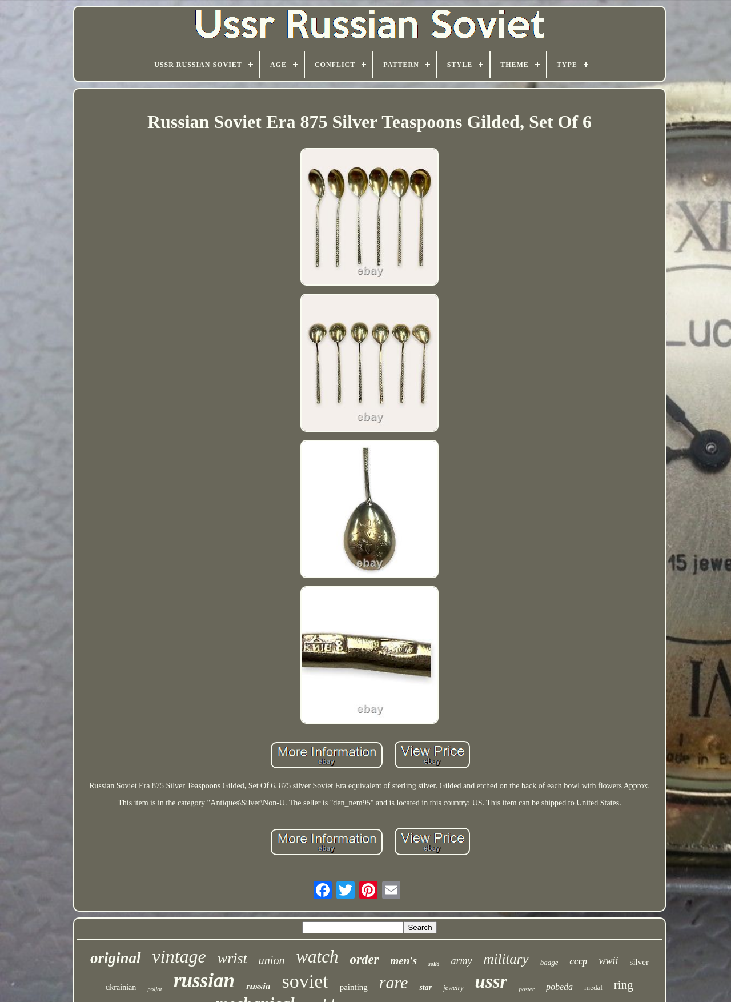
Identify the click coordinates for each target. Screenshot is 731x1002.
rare (393, 982)
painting (354, 987)
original (115, 958)
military (505, 959)
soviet (305, 981)
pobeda (559, 987)
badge (549, 962)
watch (317, 957)
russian (204, 980)
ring (623, 985)
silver (639, 962)
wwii (608, 961)
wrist (232, 958)
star (425, 987)
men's (404, 961)
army (461, 961)
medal (593, 987)
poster (527, 988)
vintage (179, 956)
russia (258, 986)
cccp (578, 961)
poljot (154, 988)
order (364, 959)
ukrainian (121, 987)
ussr (491, 981)
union (272, 960)
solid (433, 964)
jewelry (453, 988)
